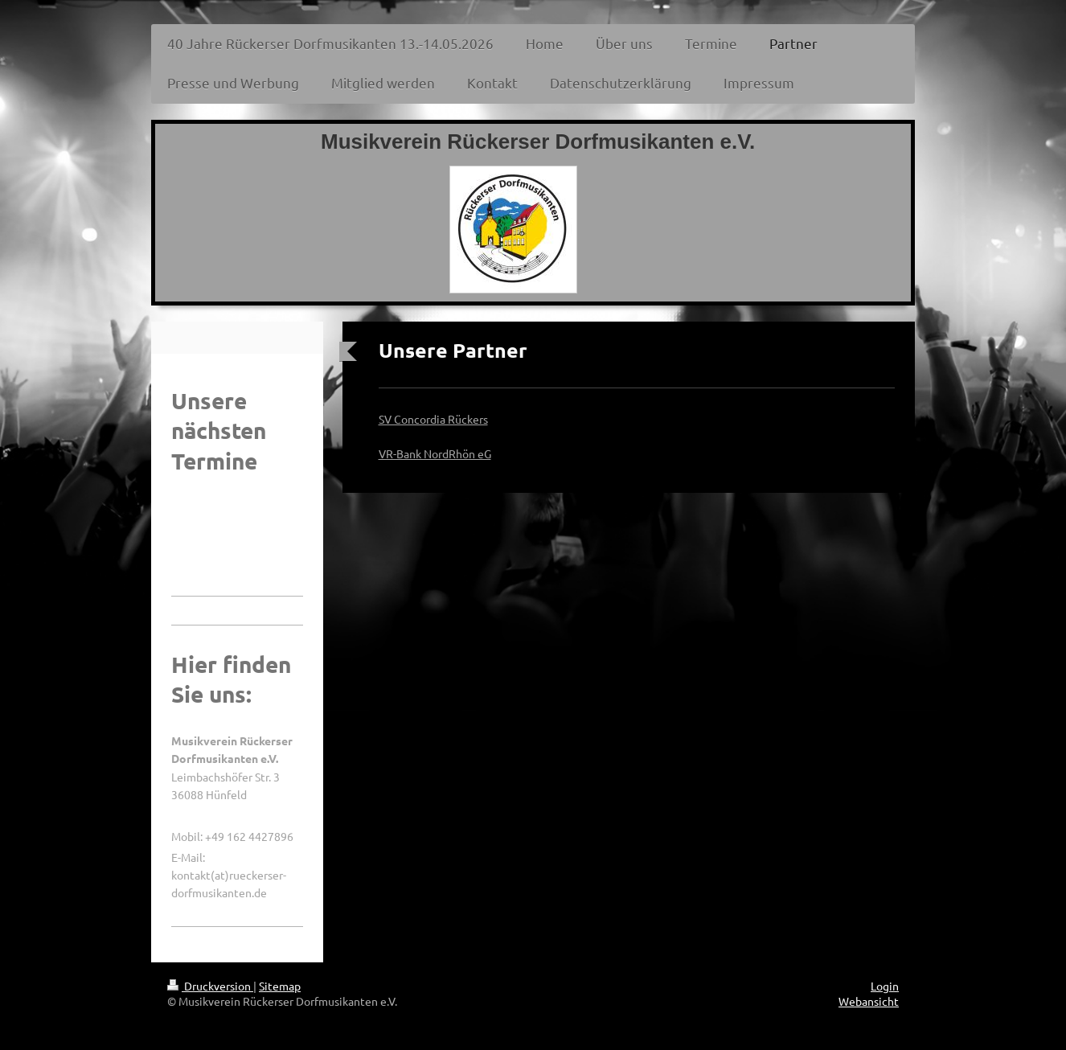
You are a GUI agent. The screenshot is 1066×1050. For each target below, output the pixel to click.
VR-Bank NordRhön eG (435, 453)
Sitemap (280, 985)
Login (885, 985)
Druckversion (210, 985)
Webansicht (868, 1001)
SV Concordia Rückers (433, 419)
